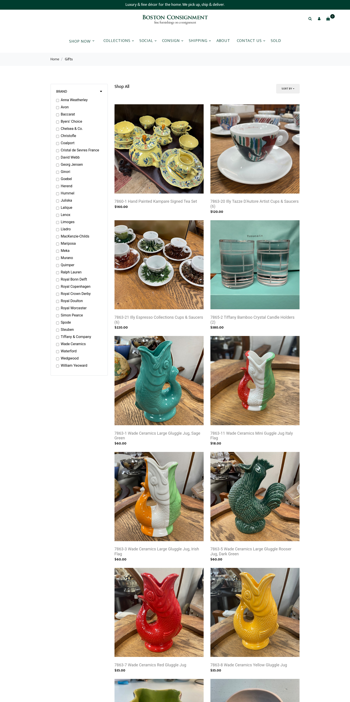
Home (55, 59)
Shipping (198, 40)
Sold (276, 40)
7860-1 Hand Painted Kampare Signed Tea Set (155, 203)
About (223, 40)
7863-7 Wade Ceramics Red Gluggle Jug (150, 673)
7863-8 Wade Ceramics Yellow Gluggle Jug (248, 673)
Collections (116, 40)
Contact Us (249, 40)
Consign (171, 40)
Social (146, 40)
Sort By (287, 88)
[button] (319, 18)
